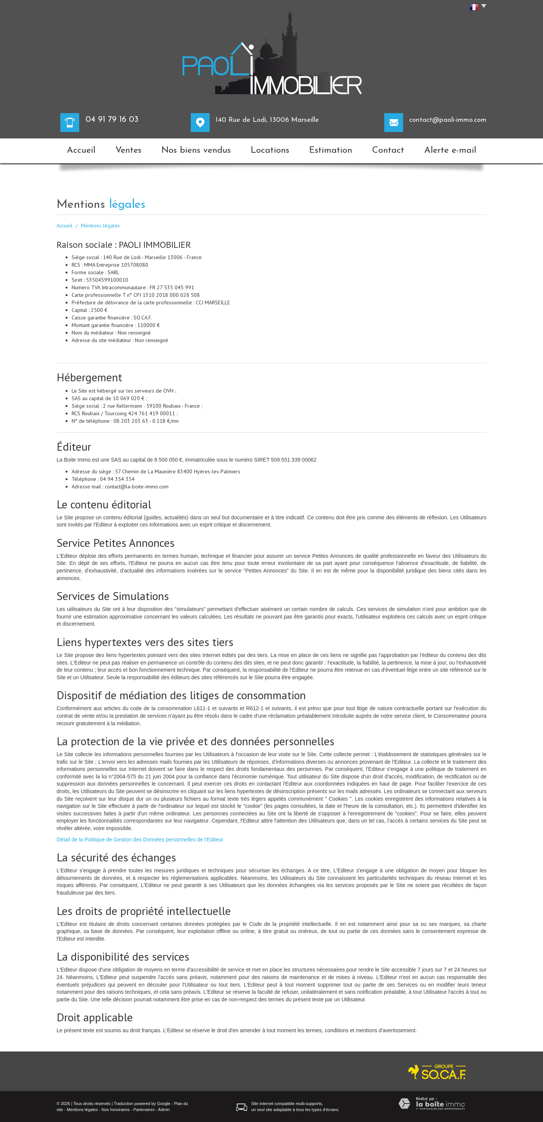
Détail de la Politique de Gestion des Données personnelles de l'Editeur (140, 840)
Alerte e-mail (450, 150)
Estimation (330, 150)
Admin (164, 1109)
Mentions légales (82, 1109)
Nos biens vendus (196, 150)
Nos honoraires (115, 1109)
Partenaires (144, 1109)
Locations (270, 150)
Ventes (128, 150)
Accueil (81, 150)
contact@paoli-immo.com (447, 120)
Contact (388, 150)
